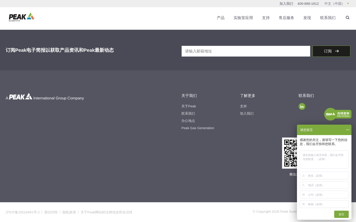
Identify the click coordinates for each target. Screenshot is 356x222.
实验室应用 (243, 18)
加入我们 (286, 3)
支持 (266, 18)
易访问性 (51, 212)
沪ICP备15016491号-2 (23, 212)
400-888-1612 (308, 3)
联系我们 (328, 18)
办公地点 (188, 121)
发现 (307, 18)
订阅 (328, 51)
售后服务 (286, 18)
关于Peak (188, 106)
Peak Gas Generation (197, 128)
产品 (221, 18)
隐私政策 (69, 212)
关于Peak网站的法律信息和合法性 (107, 212)
